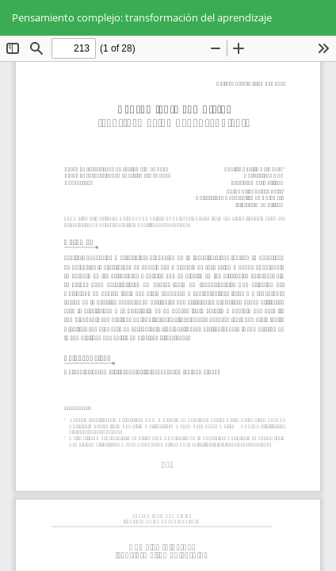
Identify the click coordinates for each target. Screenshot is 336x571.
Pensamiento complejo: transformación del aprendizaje (142, 17)
